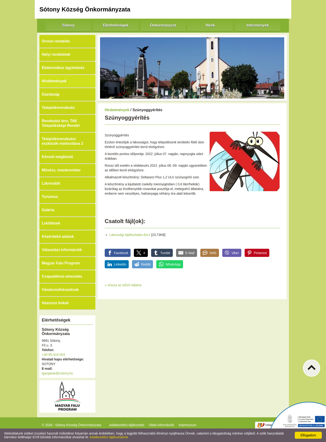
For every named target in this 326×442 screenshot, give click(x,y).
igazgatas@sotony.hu (57, 373)
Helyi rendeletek (56, 54)
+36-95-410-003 (53, 354)
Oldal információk (161, 425)
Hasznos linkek (55, 303)
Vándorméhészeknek (60, 290)
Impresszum (187, 425)
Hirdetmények (54, 81)
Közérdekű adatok (58, 236)
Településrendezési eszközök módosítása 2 (62, 141)
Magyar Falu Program (61, 263)
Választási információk (62, 250)
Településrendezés (58, 108)
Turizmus (50, 197)
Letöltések (51, 223)
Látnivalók (51, 183)
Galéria (48, 210)
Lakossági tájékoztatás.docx (129, 235)
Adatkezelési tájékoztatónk (109, 437)
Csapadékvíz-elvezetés (62, 276)
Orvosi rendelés (56, 41)
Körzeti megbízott (57, 157)
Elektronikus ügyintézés (63, 68)
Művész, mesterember (61, 170)
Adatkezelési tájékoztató (126, 425)
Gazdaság (50, 94)
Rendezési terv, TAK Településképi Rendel (61, 123)
